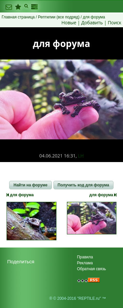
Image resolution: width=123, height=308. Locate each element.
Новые (68, 22)
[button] (30, 185)
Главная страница (18, 17)
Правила (85, 257)
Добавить (92, 22)
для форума (20, 195)
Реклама (85, 263)
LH (81, 156)
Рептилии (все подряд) (59, 17)
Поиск (114, 22)
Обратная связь (91, 269)
